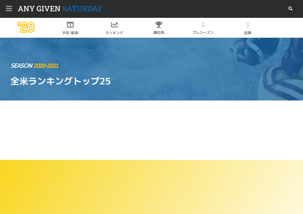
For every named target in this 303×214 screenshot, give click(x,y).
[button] (290, 8)
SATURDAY (60, 8)
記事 (247, 32)
